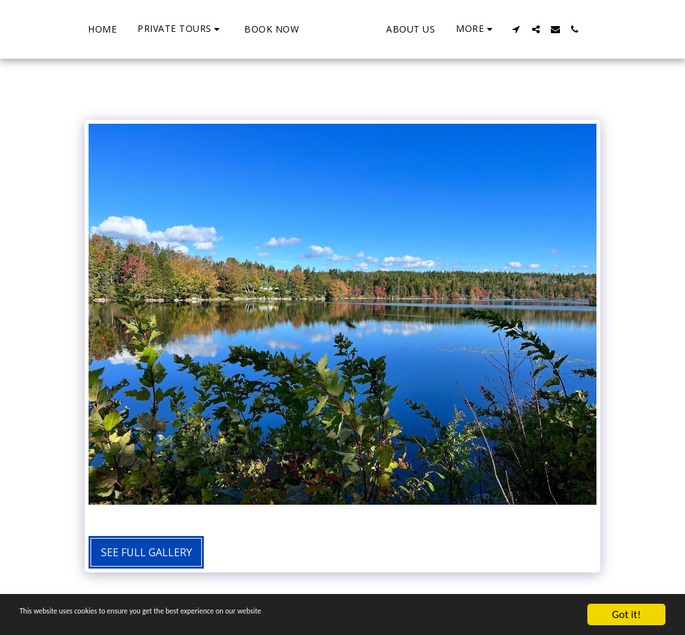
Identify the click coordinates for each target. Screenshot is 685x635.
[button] (131, 29)
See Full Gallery (146, 552)
